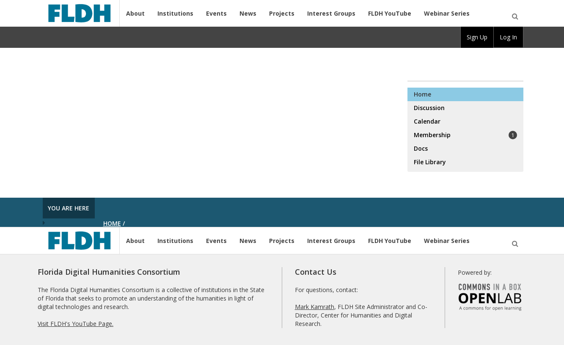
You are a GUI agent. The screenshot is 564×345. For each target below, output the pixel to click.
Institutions (175, 13)
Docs (421, 148)
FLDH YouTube (389, 13)
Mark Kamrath (314, 307)
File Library (430, 162)
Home (422, 94)
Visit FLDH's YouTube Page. (75, 324)
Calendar (427, 121)
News (247, 13)
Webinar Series (447, 13)
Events (216, 13)
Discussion (429, 108)
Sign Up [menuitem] (477, 37)
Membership (465, 135)
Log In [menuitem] (508, 37)
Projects (281, 13)
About (135, 13)
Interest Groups (331, 13)
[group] (477, 37)
